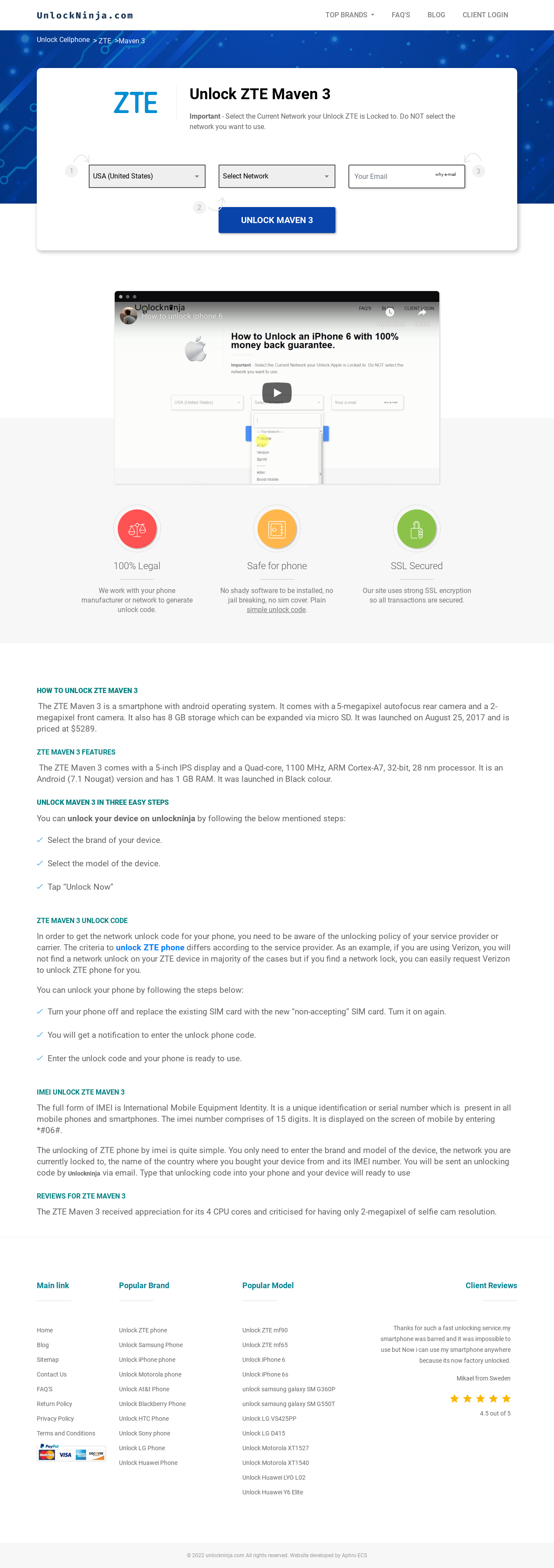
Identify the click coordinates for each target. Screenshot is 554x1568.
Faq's (401, 15)
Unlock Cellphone (63, 40)
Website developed (312, 1555)
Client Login (485, 15)
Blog (436, 15)
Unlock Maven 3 (277, 220)
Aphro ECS (354, 1555)
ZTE (105, 41)
